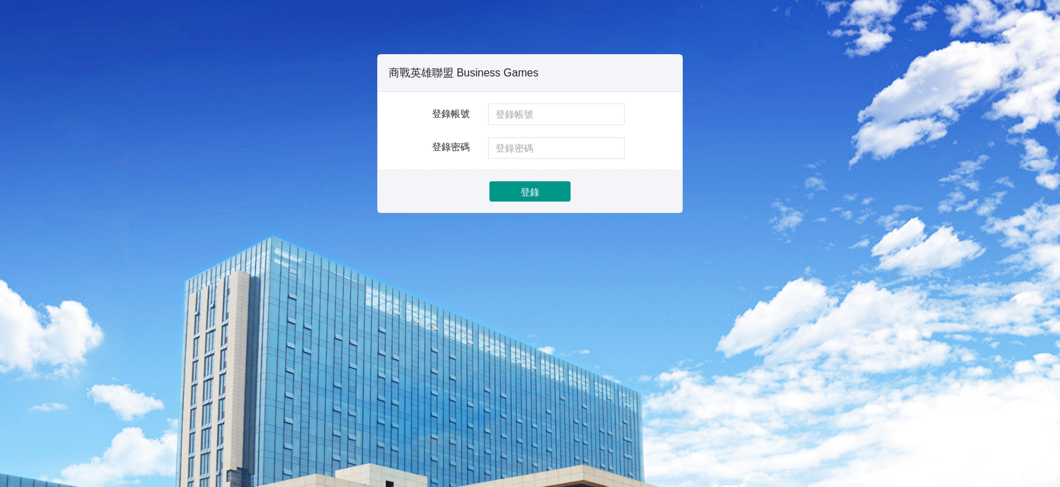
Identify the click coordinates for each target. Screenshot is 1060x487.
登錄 (530, 192)
